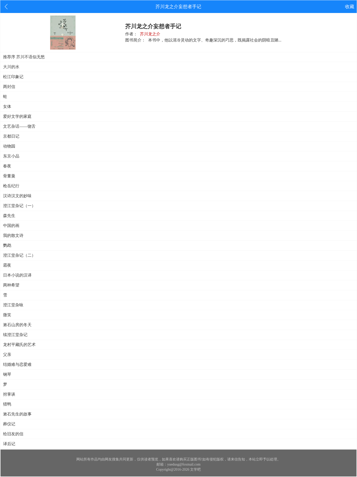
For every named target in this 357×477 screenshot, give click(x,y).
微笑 (7, 315)
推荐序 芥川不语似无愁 (24, 57)
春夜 (7, 166)
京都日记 (11, 136)
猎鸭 (7, 404)
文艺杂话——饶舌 (19, 126)
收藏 (349, 6)
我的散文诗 (13, 235)
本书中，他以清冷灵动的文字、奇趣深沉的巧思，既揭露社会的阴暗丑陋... (214, 40)
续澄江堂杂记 (15, 335)
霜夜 (7, 265)
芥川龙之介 (150, 34)
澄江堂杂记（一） (19, 206)
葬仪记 (9, 424)
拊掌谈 (9, 394)
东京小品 (11, 156)
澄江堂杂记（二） (19, 255)
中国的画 (11, 225)
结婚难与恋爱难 (17, 364)
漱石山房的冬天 (17, 325)
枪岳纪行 (11, 186)
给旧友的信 (13, 434)
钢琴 (7, 374)
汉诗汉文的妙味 (17, 196)
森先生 (9, 215)
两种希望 (11, 285)
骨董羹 (9, 176)
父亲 (7, 354)
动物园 (9, 146)
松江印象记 (13, 77)
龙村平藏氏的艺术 (19, 344)
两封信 (9, 86)
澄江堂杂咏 (13, 305)
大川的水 (11, 67)
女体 (7, 106)
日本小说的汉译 (17, 275)
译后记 (9, 444)
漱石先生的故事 (17, 414)
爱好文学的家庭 (17, 116)
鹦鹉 (7, 245)
